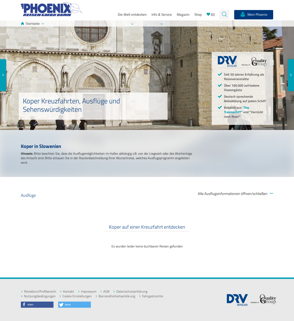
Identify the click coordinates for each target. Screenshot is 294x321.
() (211, 14)
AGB (104, 291)
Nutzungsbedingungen (38, 296)
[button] (37, 305)
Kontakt (67, 291)
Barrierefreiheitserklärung (115, 296)
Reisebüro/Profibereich (38, 291)
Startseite (32, 23)
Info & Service (161, 14)
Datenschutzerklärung (130, 291)
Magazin (183, 14)
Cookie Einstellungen (75, 296)
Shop (198, 14)
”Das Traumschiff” (236, 109)
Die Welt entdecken (132, 14)
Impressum (87, 291)
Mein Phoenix (253, 14)
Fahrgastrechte (151, 296)
